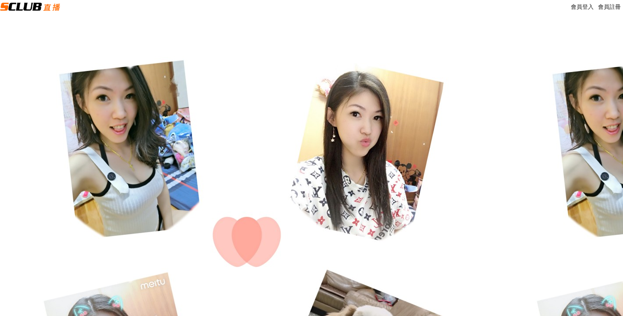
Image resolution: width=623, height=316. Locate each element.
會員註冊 (609, 7)
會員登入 (582, 7)
